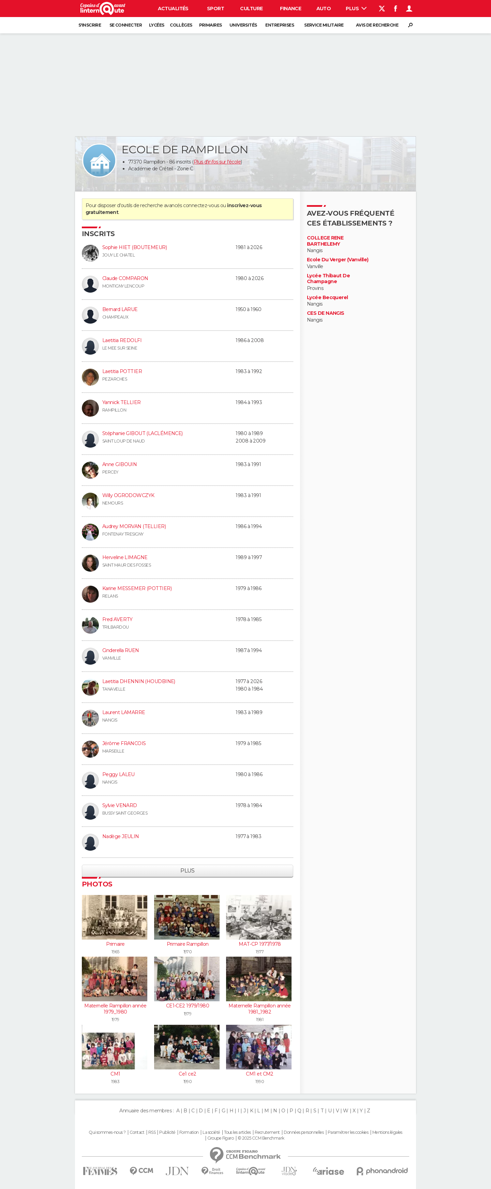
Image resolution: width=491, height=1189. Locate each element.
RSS (151, 1132)
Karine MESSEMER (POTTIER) (137, 588)
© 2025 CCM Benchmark (261, 1138)
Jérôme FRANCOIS (124, 743)
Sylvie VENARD (119, 805)
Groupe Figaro (220, 1138)
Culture (251, 8)
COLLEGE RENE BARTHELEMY (325, 241)
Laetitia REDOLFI (122, 340)
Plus (356, 8)
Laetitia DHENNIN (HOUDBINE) (138, 681)
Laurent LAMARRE (123, 712)
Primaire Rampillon (188, 944)
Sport (215, 8)
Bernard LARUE (120, 309)
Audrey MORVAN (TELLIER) (134, 526)
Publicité (167, 1132)
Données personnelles (304, 1132)
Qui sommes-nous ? (107, 1132)
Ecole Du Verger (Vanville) (337, 260)
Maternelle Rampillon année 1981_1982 (259, 1009)
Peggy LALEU (118, 774)
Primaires (210, 25)
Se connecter (125, 25)
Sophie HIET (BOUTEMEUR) (134, 247)
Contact (137, 1132)
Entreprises (279, 25)
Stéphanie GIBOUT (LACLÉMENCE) (142, 433)
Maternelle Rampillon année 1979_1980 (115, 1009)
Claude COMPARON (125, 278)
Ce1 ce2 (187, 1074)
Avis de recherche (377, 25)
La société (211, 1132)
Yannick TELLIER (121, 402)
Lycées (156, 25)
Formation (189, 1132)
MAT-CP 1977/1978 (260, 944)
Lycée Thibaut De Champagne (328, 279)
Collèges (181, 25)
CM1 (115, 1074)
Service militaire (323, 25)
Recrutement (267, 1132)
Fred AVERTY (117, 619)
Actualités (173, 8)
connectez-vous (201, 205)
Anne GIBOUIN (119, 464)
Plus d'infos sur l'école (217, 162)
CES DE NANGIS (325, 313)
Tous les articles (237, 1132)
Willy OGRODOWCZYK (128, 495)
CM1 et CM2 (259, 1074)
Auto (323, 8)
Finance (290, 8)
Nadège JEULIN (120, 836)
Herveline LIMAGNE (124, 557)
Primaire (115, 944)
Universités (243, 25)
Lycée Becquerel (327, 297)
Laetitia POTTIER (122, 371)
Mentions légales (387, 1132)
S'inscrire (89, 25)
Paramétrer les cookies (348, 1132)
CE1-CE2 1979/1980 (187, 1006)
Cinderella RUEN (120, 650)
